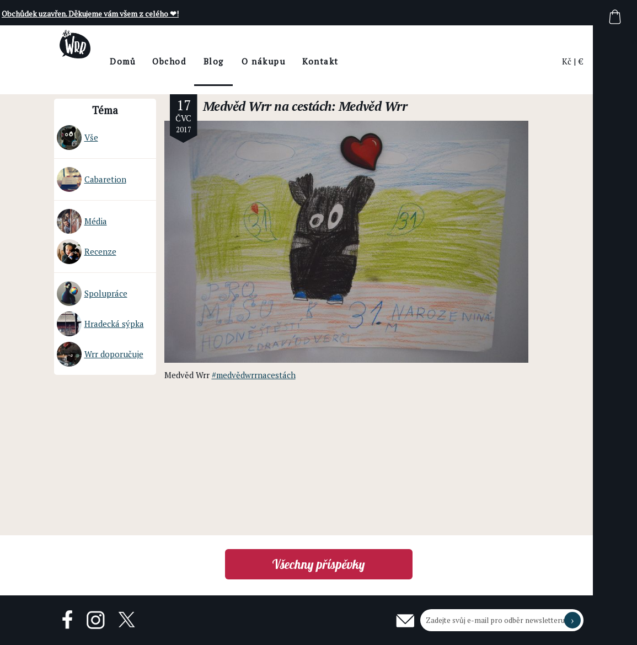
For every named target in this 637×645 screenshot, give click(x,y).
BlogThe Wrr (243, 71)
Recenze (86, 251)
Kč (566, 61)
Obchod (199, 61)
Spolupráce (92, 293)
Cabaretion (91, 179)
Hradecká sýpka (100, 323)
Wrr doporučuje (100, 354)
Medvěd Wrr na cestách (267, 106)
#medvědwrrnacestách (254, 374)
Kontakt (351, 61)
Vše (77, 137)
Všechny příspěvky (318, 564)
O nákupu (293, 61)
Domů (153, 61)
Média (82, 221)
